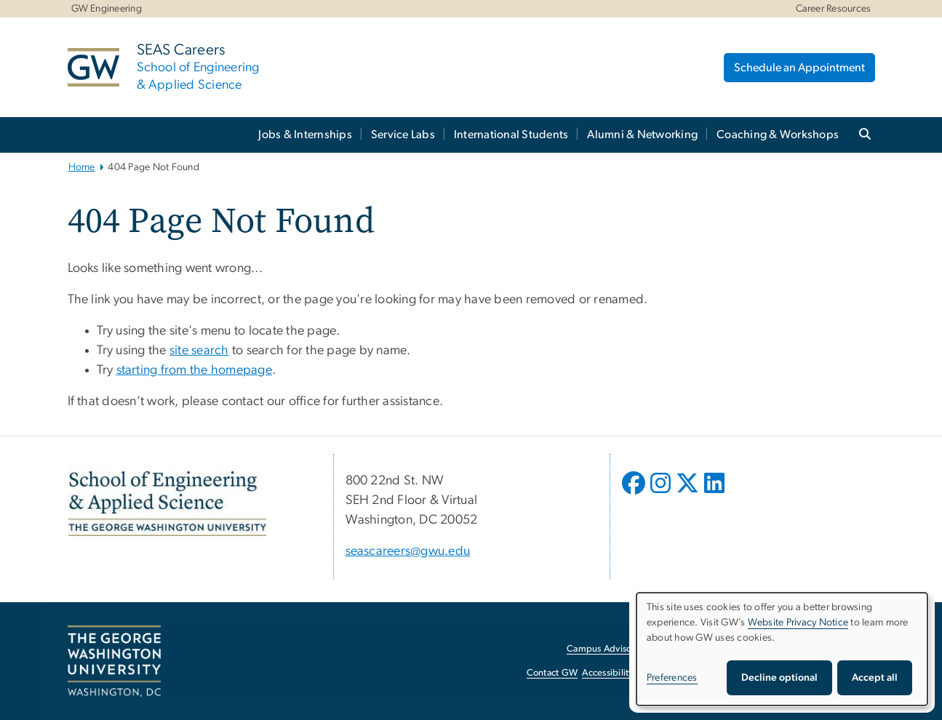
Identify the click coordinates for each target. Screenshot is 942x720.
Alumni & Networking (642, 134)
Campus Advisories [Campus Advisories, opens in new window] (606, 649)
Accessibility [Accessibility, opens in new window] (607, 673)
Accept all (875, 678)
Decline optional (779, 678)
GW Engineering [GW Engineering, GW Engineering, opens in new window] (107, 9)
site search (199, 350)
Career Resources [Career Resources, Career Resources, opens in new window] (833, 9)
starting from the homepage (194, 370)
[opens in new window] (635, 494)
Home (81, 167)
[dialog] (781, 649)
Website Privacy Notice (798, 622)
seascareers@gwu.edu (408, 551)
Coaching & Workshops (778, 134)
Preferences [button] (672, 678)
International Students (511, 134)
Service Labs (403, 134)
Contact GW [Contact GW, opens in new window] (552, 673)
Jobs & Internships (305, 134)
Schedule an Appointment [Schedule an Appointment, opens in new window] (799, 67)
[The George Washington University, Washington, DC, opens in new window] (114, 661)
